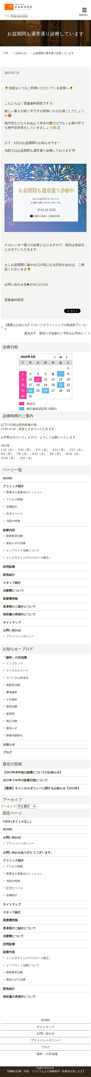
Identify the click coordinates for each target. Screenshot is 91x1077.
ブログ (7, 752)
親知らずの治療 (16, 543)
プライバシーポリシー (20, 636)
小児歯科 (11, 699)
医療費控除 (10, 598)
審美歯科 (11, 692)
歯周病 (10, 713)
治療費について (13, 590)
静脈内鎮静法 (14, 735)
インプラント (14, 663)
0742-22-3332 (19, 15)
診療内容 (9, 530)
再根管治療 (13, 685)
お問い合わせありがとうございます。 (28, 852)
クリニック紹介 (13, 486)
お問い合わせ (12, 630)
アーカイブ (8, 806)
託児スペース (14, 513)
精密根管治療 (14, 536)
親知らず (11, 728)
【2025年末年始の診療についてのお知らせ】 (33, 772)
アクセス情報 (14, 499)
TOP (5, 53)
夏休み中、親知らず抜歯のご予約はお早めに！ (55, 333)
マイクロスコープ (17, 670)
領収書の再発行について (19, 614)
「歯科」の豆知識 (15, 657)
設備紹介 (11, 506)
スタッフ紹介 (12, 582)
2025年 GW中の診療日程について (25, 780)
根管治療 (11, 706)
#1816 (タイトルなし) (17, 821)
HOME (7, 478)
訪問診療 (9, 566)
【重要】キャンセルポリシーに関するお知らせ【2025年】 (42, 788)
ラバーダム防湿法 (17, 677)
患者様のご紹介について (19, 606)
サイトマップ (12, 622)
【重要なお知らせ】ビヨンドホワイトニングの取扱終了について (46, 327)
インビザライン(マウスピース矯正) (28, 557)
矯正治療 (11, 721)
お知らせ (21, 53)
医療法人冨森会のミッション (24, 492)
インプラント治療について (22, 550)
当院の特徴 (13, 520)
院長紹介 (9, 574)
